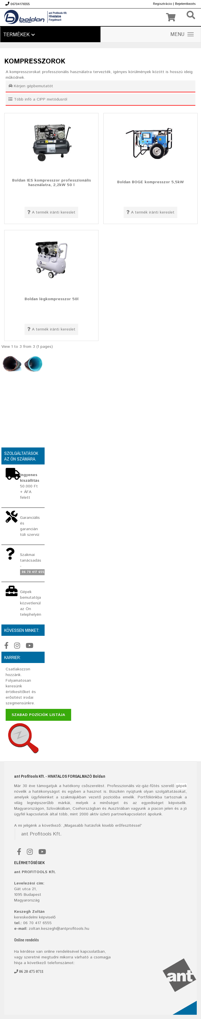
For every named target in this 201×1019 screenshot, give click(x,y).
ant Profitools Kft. (41, 834)
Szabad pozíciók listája (38, 715)
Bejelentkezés (185, 3)
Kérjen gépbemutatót (30, 86)
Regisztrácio (162, 3)
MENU (182, 34)
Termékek (19, 35)
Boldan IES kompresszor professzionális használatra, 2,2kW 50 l (51, 182)
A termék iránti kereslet (51, 212)
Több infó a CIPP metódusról (37, 99)
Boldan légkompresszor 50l (51, 299)
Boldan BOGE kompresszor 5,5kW (150, 182)
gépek (181, 786)
